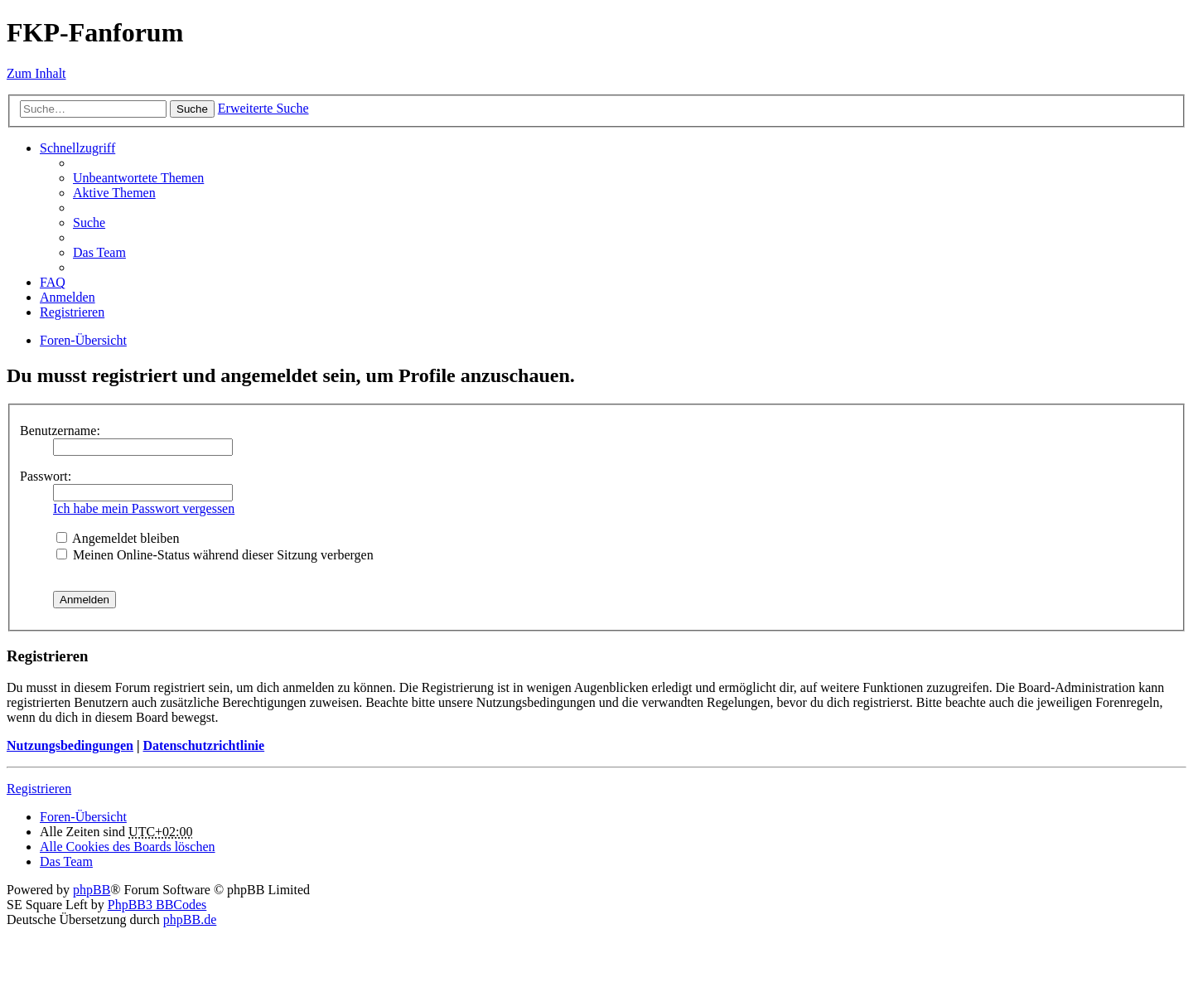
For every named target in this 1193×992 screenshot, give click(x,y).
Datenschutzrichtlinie (203, 745)
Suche (192, 109)
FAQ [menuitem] (52, 282)
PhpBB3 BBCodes (157, 905)
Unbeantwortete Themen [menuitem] (138, 178)
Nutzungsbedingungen (70, 745)
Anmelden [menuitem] (67, 297)
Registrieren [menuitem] (72, 312)
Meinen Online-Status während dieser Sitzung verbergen (215, 555)
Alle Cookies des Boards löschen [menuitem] (127, 847)
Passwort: (45, 476)
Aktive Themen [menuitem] (114, 193)
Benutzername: (60, 430)
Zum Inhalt (36, 73)
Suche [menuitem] (89, 222)
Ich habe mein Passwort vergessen (143, 508)
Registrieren (39, 789)
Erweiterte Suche (263, 108)
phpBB (91, 890)
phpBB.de (189, 919)
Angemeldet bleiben (117, 538)
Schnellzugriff (77, 148)
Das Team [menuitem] (99, 252)
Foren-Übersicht (83, 817)
